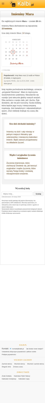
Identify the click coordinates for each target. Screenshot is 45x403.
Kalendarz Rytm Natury (22, 376)
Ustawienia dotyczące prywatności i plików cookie (19, 352)
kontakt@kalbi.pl (18, 349)
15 (13, 52)
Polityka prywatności (9, 354)
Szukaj (38, 194)
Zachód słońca (7, 364)
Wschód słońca (19, 364)
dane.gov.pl (8, 83)
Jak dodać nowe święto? (34, 349)
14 (23, 33)
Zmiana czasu (18, 367)
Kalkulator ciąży (23, 379)
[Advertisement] (22, 239)
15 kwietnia (7, 29)
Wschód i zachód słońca (35, 364)
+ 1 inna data (6, 70)
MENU (3, 3)
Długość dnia (6, 367)
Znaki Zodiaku (7, 376)
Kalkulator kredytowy (9, 379)
